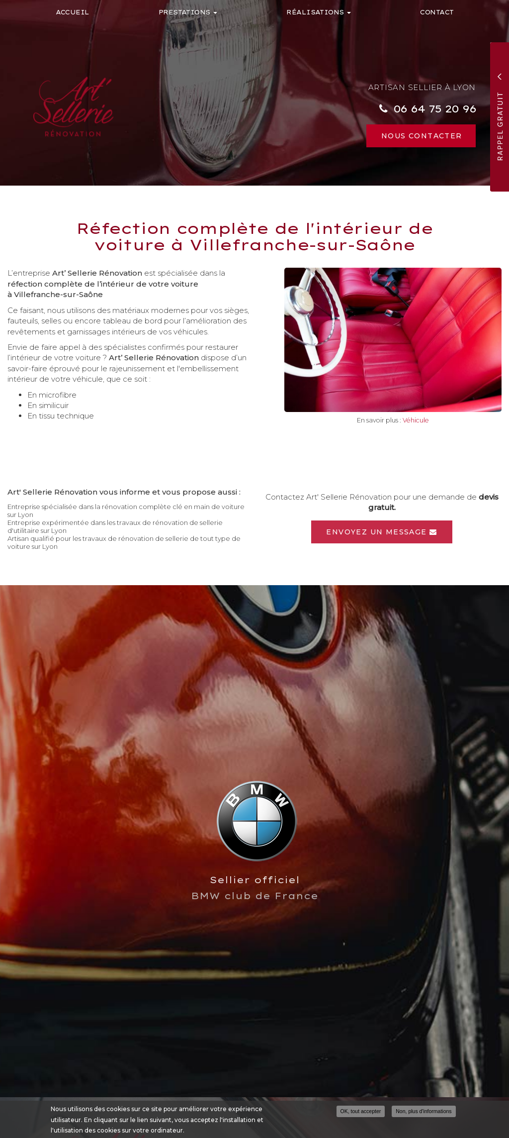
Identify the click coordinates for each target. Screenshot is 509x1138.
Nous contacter (421, 135)
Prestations (188, 12)
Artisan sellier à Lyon (422, 87)
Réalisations (318, 12)
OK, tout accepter (360, 1111)
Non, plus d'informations (423, 1111)
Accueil (72, 12)
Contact (436, 12)
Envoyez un (381, 531)
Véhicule (416, 420)
